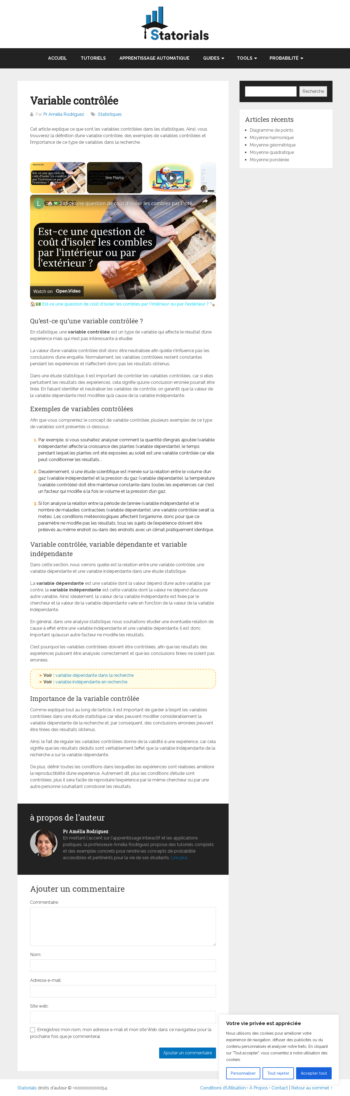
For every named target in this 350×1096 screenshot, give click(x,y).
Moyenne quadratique (272, 152)
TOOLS (244, 58)
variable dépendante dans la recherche (95, 675)
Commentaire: (44, 902)
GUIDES (211, 58)
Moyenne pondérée (269, 159)
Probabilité (284, 58)
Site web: (39, 1006)
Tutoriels (93, 58)
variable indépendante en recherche (91, 681)
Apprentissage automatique (154, 58)
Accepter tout (314, 1073)
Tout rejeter (278, 1073)
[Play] (171, 177)
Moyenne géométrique (273, 145)
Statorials (27, 1088)
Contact (280, 1088)
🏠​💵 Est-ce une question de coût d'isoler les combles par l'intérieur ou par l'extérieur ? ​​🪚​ (122, 203)
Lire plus (179, 857)
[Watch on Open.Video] (57, 291)
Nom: (35, 954)
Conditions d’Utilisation (223, 1088)
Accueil (57, 58)
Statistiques (110, 114)
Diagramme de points (271, 130)
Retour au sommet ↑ (311, 1088)
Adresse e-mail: (45, 980)
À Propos (258, 1088)
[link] (38, 203)
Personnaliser (243, 1073)
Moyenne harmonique (272, 137)
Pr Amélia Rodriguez (63, 114)
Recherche (313, 91)
